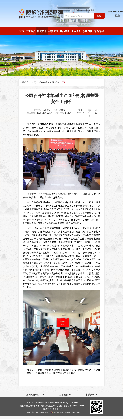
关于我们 (31, 31)
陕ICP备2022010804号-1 (37, 412)
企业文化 (76, 31)
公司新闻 (54, 82)
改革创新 (87, 31)
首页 (21, 31)
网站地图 (90, 10)
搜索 (99, 16)
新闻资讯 (42, 31)
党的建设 (65, 31)
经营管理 (53, 31)
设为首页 (77, 10)
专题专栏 (99, 31)
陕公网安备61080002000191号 (67, 412)
